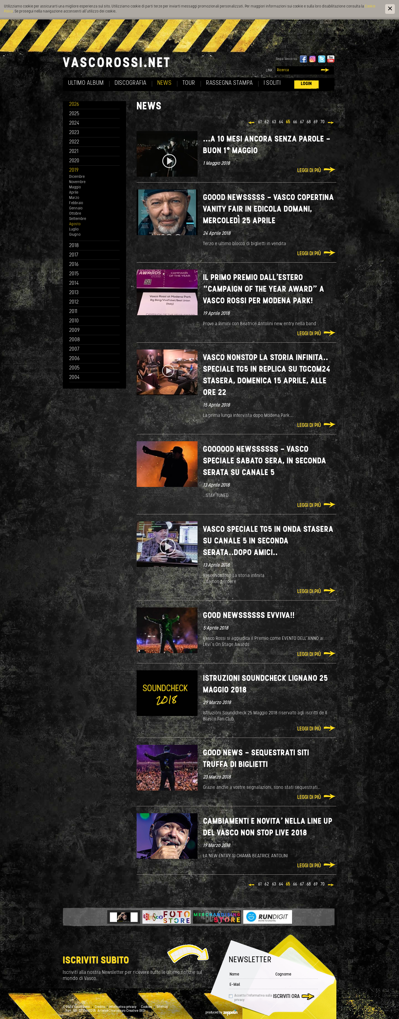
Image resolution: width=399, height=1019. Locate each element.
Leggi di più (309, 170)
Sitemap (162, 1007)
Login (306, 83)
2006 (74, 358)
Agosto (75, 224)
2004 (74, 377)
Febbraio (76, 203)
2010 (74, 321)
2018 (74, 245)
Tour (189, 83)
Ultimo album (86, 83)
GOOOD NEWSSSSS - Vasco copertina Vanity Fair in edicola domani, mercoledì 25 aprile (268, 209)
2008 (74, 340)
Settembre (77, 219)
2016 (74, 264)
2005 (74, 368)
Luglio (74, 229)
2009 (74, 330)
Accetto (253, 998)
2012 (74, 302)
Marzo (74, 198)
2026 (74, 104)
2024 (74, 123)
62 (267, 122)
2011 (73, 311)
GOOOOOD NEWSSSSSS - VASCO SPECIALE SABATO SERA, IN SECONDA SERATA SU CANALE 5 (264, 461)
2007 (74, 349)
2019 (74, 170)
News (164, 83)
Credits (100, 1007)
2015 (74, 274)
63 (274, 122)
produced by (221, 1012)
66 (295, 122)
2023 (74, 132)
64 (281, 122)
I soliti (272, 83)
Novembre (77, 182)
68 (309, 122)
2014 (74, 283)
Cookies (146, 1007)
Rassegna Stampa (229, 83)
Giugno (75, 235)
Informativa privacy (123, 1007)
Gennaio (76, 208)
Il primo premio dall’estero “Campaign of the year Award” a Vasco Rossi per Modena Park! (263, 290)
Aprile (73, 193)
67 (302, 122)
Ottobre (75, 214)
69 (316, 122)
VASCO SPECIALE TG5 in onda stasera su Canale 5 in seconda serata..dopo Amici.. (268, 541)
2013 (74, 293)
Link (269, 70)
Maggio (75, 187)
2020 (74, 161)
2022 (74, 142)
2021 (74, 151)
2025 (74, 114)
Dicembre (77, 177)
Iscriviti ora (286, 996)
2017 (73, 255)
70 (323, 122)
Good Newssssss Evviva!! (249, 616)
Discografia (131, 83)
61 (260, 122)
